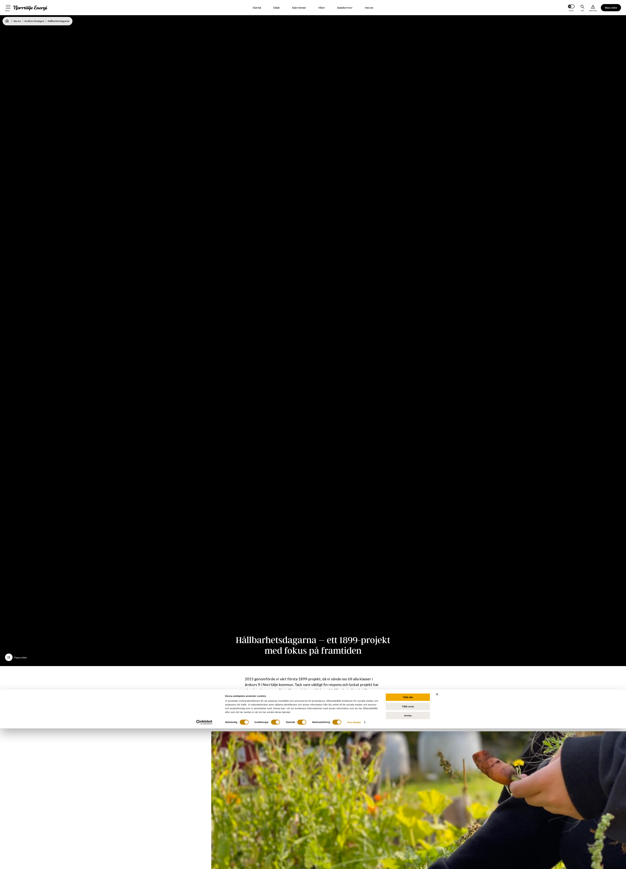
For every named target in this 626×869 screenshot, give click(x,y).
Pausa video (16, 657)
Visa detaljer (354, 511)
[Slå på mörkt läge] (571, 7)
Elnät (276, 7)
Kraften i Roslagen (34, 21)
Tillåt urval (408, 495)
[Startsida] (7, 21)
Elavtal (257, 7)
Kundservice (344, 7)
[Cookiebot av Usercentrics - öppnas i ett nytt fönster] (204, 511)
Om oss (369, 7)
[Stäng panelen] (437, 483)
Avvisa (408, 504)
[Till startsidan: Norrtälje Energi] (30, 7)
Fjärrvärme (299, 7)
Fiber (321, 7)
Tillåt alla (408, 486)
